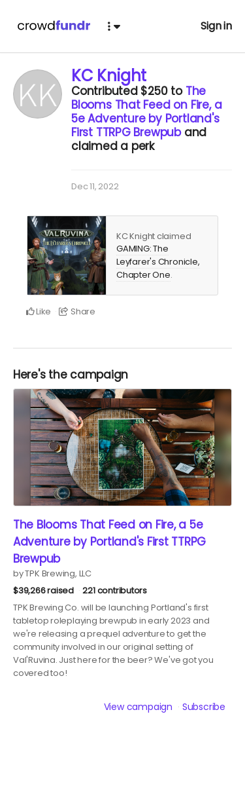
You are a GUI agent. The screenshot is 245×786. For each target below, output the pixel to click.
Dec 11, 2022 (94, 186)
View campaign (138, 706)
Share (77, 311)
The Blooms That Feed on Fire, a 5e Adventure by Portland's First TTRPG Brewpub (146, 111)
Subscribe (203, 706)
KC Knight (108, 75)
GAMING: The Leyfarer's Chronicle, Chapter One (158, 261)
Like (39, 311)
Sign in (216, 26)
